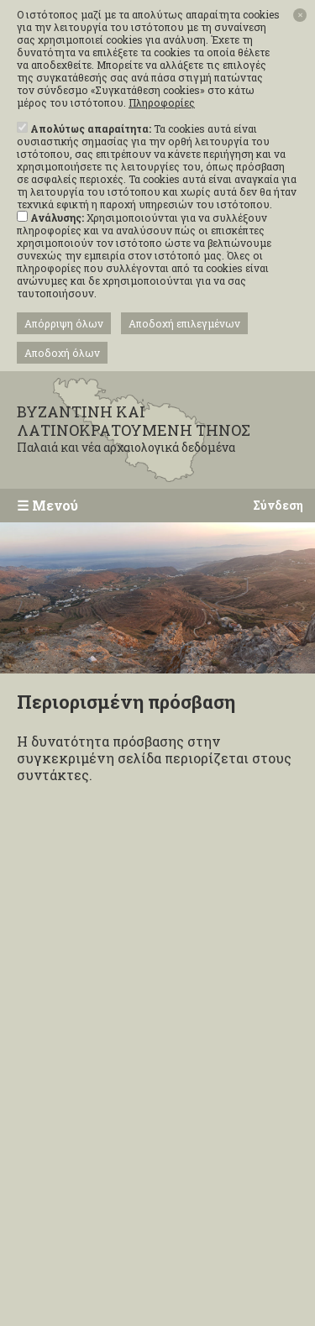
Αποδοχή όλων (62, 352)
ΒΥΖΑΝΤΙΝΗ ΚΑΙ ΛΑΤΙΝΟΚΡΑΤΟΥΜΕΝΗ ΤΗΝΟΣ (151, 428)
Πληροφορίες (162, 103)
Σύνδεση (278, 505)
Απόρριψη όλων (63, 323)
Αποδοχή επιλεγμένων (184, 323)
